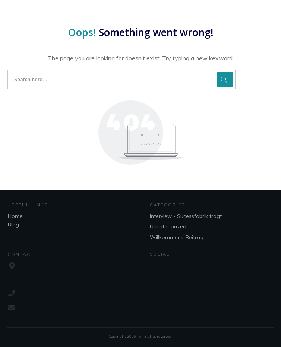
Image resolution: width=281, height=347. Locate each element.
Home (15, 216)
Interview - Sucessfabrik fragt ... (188, 216)
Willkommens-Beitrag (176, 237)
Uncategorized (168, 226)
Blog (13, 224)
